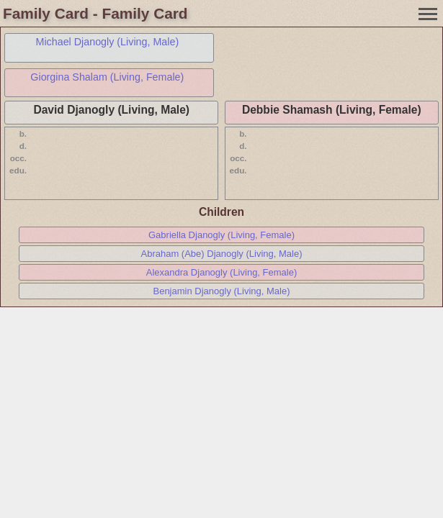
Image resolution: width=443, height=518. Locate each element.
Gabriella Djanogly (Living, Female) (221, 235)
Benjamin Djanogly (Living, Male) (221, 291)
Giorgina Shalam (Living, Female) (107, 77)
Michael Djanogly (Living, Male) (107, 41)
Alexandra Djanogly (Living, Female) (221, 272)
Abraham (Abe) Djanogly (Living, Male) (222, 253)
